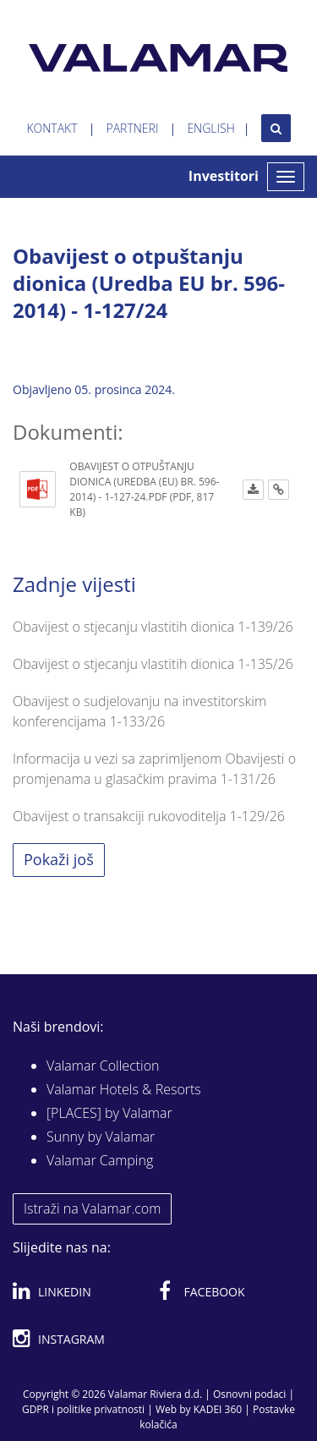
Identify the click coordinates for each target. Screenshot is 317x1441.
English (210, 128)
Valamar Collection (103, 1065)
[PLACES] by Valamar (109, 1113)
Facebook (202, 1289)
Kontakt (51, 128)
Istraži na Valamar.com (92, 1208)
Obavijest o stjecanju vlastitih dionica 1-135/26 (153, 664)
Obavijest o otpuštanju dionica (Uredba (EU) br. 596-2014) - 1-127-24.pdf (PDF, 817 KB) (144, 489)
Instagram (59, 1336)
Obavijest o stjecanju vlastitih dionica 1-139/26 (153, 626)
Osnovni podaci (249, 1394)
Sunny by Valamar (100, 1136)
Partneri (133, 128)
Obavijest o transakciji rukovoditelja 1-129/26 (149, 816)
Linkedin (52, 1289)
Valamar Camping (99, 1160)
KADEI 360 (218, 1409)
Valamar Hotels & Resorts (123, 1089)
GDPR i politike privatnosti (83, 1409)
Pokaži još (59, 859)
